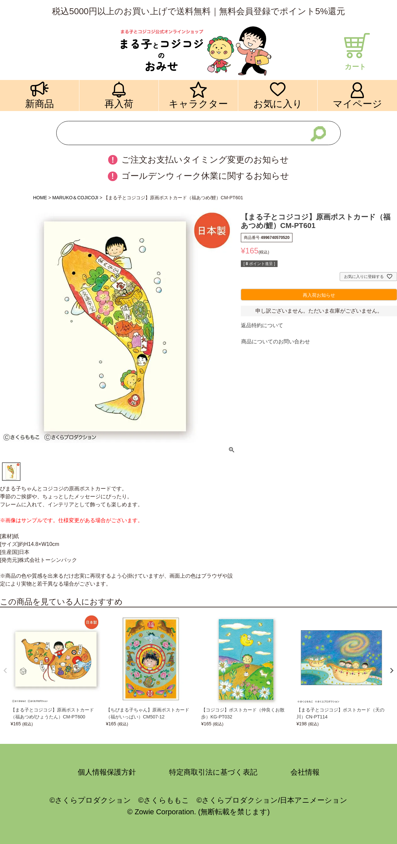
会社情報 (305, 772)
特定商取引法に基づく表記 (213, 772)
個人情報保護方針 (107, 772)
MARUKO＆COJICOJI (75, 197)
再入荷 (119, 103)
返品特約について (262, 325)
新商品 (39, 103)
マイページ (357, 103)
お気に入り (277, 103)
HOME (40, 197)
